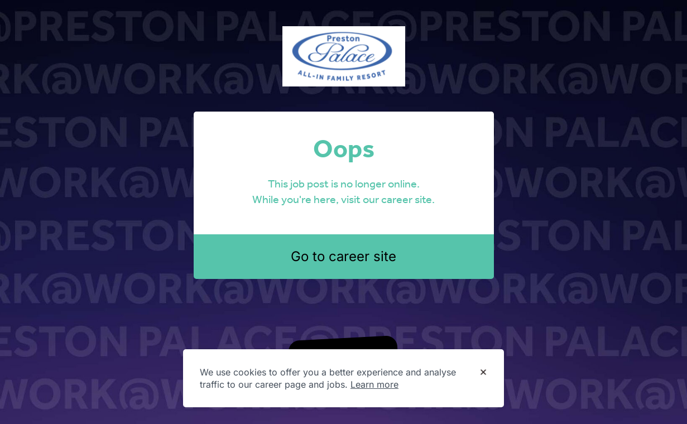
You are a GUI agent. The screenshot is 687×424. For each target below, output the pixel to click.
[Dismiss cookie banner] (483, 372)
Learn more (374, 384)
